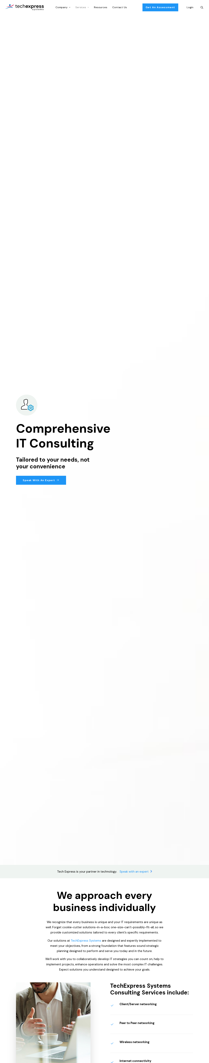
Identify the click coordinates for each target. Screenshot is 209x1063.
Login (190, 7)
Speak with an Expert (41, 480)
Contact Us (119, 7)
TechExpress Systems (86, 941)
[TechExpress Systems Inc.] (25, 7)
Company (63, 7)
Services (82, 7)
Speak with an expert (136, 872)
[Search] (202, 7)
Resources (100, 7)
